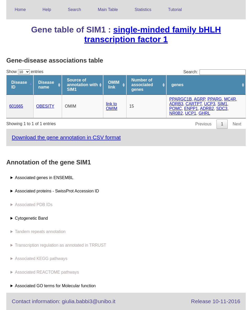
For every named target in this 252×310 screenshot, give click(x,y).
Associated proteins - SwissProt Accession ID (57, 191)
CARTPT (194, 104)
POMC (175, 108)
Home (20, 9)
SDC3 (221, 108)
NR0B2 (176, 113)
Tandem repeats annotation (40, 231)
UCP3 (209, 104)
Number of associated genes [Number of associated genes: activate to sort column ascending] (142, 85)
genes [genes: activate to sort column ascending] (177, 84)
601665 (16, 106)
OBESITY (45, 106)
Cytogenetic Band (31, 218)
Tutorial (175, 9)
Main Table (108, 9)
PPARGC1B (180, 99)
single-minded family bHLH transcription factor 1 (152, 34)
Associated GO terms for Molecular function (55, 286)
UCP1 (190, 113)
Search (74, 9)
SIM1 (222, 104)
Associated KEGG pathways (41, 258)
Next (237, 124)
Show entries (24, 71)
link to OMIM (112, 106)
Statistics (143, 9)
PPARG (214, 99)
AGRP (199, 99)
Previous (203, 124)
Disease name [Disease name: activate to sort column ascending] (46, 84)
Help (47, 9)
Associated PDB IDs (33, 204)
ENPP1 (191, 108)
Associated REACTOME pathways (47, 272)
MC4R (230, 99)
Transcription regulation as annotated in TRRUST (60, 245)
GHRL (204, 113)
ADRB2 (207, 108)
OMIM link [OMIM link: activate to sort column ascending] (114, 84)
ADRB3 (176, 104)
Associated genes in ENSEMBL (44, 177)
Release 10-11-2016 (215, 301)
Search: (214, 72)
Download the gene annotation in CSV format (66, 137)
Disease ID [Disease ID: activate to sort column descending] (19, 84)
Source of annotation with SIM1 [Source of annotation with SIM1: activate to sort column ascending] (82, 85)
